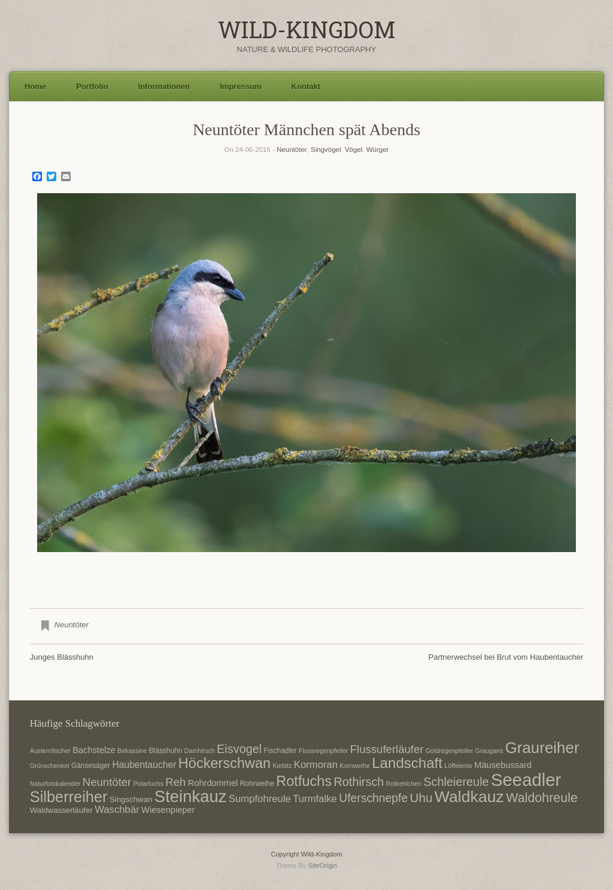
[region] (306, 391)
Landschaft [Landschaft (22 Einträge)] (407, 763)
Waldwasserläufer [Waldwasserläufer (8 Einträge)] (61, 810)
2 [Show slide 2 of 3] (306, 571)
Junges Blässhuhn (61, 657)
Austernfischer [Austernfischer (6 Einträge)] (50, 750)
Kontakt (306, 86)
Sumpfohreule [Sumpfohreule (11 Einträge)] (260, 798)
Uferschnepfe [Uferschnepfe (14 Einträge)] (373, 797)
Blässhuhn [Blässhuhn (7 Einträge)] (166, 750)
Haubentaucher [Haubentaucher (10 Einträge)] (144, 765)
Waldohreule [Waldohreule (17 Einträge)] (542, 798)
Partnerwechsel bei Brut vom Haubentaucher (506, 657)
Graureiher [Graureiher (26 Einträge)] (542, 747)
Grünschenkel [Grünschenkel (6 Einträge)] (49, 765)
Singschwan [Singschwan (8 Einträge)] (131, 799)
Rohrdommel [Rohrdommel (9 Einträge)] (213, 783)
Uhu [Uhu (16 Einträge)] (421, 797)
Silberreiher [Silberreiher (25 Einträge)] (69, 796)
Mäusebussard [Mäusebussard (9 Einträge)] (503, 765)
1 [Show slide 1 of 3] (291, 571)
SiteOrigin (322, 865)
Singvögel (326, 149)
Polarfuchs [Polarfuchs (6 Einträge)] (148, 783)
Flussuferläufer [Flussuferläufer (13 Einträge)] (387, 749)
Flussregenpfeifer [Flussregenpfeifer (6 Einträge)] (323, 750)
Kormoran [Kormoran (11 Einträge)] (316, 764)
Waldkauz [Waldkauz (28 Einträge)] (469, 797)
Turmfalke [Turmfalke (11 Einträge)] (315, 798)
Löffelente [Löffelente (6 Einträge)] (458, 765)
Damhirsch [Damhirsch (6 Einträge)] (199, 750)
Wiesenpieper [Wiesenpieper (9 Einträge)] (168, 810)
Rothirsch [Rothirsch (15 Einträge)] (358, 781)
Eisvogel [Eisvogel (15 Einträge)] (239, 748)
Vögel (353, 149)
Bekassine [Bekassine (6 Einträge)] (132, 750)
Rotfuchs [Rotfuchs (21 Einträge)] (304, 781)
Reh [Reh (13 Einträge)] (175, 782)
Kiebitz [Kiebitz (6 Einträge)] (282, 765)
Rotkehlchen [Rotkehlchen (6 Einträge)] (403, 783)
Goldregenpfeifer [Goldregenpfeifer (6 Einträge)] (449, 750)
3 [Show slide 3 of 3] (322, 571)
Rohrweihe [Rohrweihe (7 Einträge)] (257, 783)
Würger (377, 149)
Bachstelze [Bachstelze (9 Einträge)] (93, 750)
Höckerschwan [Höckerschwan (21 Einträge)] (224, 763)
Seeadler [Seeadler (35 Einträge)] (526, 780)
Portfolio (92, 86)
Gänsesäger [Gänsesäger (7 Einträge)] (90, 765)
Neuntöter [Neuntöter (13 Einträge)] (107, 782)
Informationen (164, 86)
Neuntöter (292, 149)
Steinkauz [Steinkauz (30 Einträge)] (190, 796)
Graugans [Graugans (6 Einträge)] (489, 750)
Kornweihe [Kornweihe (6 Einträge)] (355, 765)
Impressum (240, 86)
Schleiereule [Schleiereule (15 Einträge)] (455, 781)
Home (35, 86)
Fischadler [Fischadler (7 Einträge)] (280, 750)
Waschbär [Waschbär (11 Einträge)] (117, 809)
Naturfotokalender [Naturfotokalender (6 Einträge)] (55, 783)
